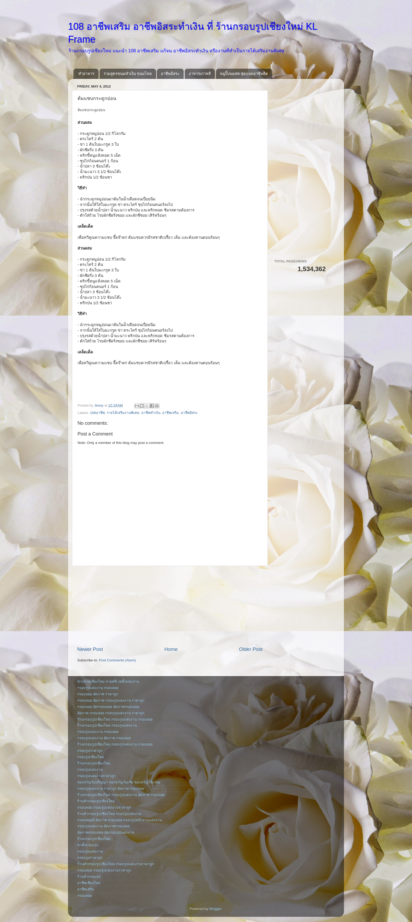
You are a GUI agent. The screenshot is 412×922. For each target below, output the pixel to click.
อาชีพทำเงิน (150, 413)
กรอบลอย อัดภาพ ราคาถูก (97, 694)
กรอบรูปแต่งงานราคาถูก (96, 776)
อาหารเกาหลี (200, 73)
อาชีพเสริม (170, 413)
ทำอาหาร (86, 73)
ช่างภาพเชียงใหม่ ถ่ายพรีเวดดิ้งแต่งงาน (108, 681)
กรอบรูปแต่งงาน (90, 770)
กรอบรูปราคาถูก (89, 751)
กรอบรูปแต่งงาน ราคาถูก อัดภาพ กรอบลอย (110, 789)
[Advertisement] (170, 606)
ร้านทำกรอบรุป (89, 877)
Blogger (215, 909)
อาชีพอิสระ (170, 73)
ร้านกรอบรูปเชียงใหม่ (93, 763)
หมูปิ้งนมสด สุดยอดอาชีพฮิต (244, 73)
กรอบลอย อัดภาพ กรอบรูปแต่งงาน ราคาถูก (110, 700)
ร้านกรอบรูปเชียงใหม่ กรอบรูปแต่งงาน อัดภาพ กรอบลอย (121, 795)
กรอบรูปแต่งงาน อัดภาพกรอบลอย (103, 826)
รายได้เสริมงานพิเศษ (123, 413)
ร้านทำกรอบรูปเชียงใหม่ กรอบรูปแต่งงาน (109, 814)
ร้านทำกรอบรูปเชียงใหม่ (96, 801)
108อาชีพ (97, 413)
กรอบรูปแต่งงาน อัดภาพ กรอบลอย (104, 738)
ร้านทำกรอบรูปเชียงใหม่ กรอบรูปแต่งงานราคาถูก (115, 864)
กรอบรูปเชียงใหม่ (90, 757)
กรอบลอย (84, 896)
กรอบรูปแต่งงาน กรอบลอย (98, 688)
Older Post (250, 649)
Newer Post (90, 649)
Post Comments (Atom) (117, 660)
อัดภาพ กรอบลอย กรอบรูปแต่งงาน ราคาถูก (110, 713)
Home (171, 649)
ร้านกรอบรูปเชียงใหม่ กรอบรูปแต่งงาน (107, 725)
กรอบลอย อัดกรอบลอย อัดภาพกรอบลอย (108, 707)
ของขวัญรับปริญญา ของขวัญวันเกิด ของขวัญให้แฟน (118, 782)
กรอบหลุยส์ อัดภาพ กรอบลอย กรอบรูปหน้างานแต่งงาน (119, 820)
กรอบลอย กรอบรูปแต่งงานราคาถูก (104, 807)
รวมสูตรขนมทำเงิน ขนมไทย (128, 73)
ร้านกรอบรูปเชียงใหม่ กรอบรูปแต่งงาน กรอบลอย (115, 719)
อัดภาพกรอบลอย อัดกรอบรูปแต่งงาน (105, 832)
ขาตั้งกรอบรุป (88, 845)
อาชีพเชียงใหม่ (88, 883)
